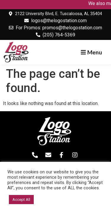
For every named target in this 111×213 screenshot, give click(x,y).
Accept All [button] (21, 199)
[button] (91, 52)
